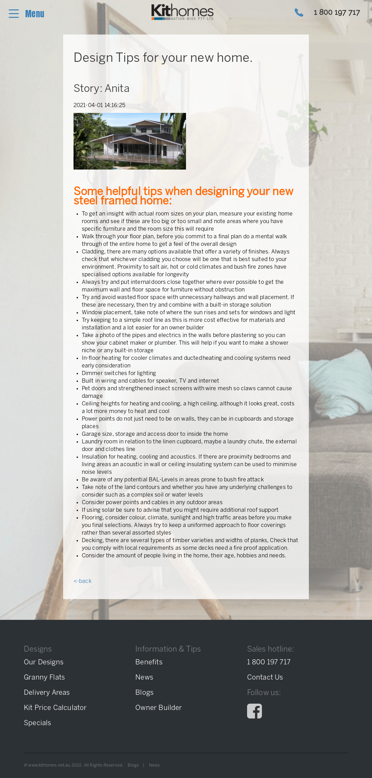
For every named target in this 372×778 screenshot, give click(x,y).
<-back (82, 581)
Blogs (133, 765)
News (154, 765)
